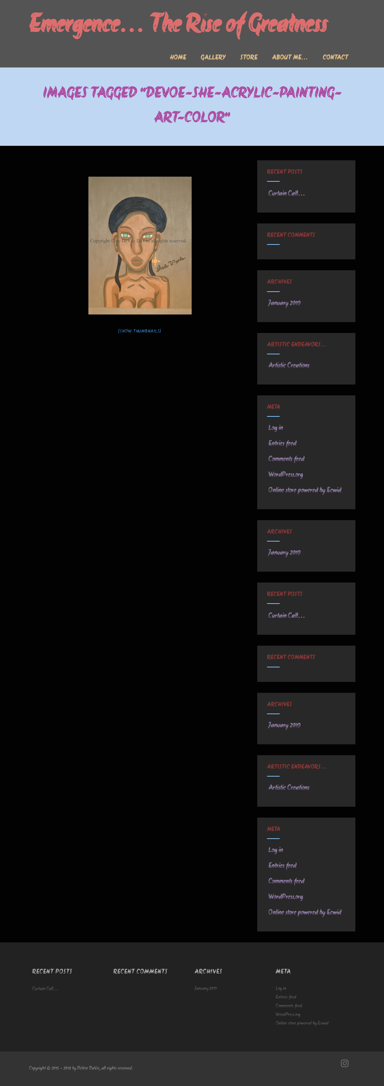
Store (249, 58)
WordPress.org (285, 475)
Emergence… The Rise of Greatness (178, 26)
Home (178, 58)
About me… (290, 58)
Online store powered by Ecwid (304, 490)
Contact (335, 58)
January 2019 (284, 303)
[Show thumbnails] (139, 331)
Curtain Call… (286, 194)
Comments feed (285, 459)
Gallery (213, 58)
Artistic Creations (288, 366)
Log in (275, 428)
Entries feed (281, 444)
